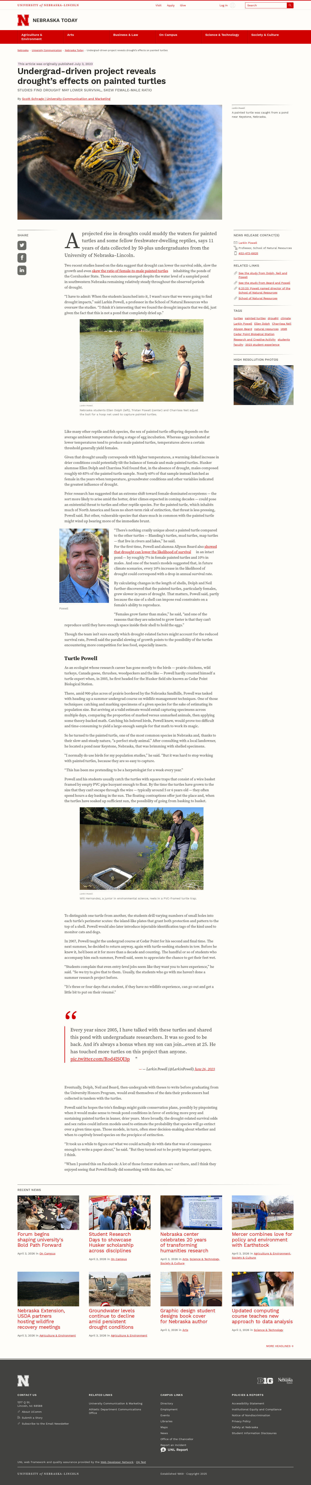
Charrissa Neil (281, 323)
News (164, 1433)
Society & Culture (265, 35)
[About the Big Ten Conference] (265, 1381)
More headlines (278, 1346)
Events (165, 1415)
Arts (70, 35)
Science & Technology (222, 35)
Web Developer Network (117, 1462)
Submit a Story (32, 1417)
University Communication (47, 50)
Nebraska (23, 50)
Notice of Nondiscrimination (251, 1415)
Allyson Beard (243, 329)
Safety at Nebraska (245, 1427)
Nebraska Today (55, 20)
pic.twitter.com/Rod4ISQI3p (100, 1059)
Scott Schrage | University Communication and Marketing (66, 99)
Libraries (166, 1421)
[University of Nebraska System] (286, 1381)
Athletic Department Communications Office (115, 1411)
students (284, 339)
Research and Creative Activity (254, 339)
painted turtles (255, 318)
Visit (158, 5)
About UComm (32, 1411)
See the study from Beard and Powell (264, 282)
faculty (238, 344)
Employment (169, 1409)
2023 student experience (262, 344)
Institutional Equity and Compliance (256, 1409)
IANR (284, 329)
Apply (171, 5)
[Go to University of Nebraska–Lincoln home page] (23, 20)
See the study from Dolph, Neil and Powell (263, 275)
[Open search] (269, 5)
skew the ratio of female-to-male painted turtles (130, 270)
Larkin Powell (243, 323)
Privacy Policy (241, 1421)
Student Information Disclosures (254, 1433)
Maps (164, 1427)
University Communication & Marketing (115, 1403)
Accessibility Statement (248, 1403)
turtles (238, 318)
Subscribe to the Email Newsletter (45, 1423)
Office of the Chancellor (176, 1439)
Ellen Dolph (262, 323)
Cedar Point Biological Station (254, 334)
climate (286, 318)
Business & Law (125, 35)
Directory (166, 1403)
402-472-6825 (248, 253)
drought (273, 318)
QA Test (141, 1462)
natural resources (266, 329)
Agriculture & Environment (31, 37)
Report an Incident (174, 1448)
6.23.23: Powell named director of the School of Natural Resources (264, 290)
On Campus (168, 35)
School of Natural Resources (258, 298)
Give (183, 5)
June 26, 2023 (205, 1069)
